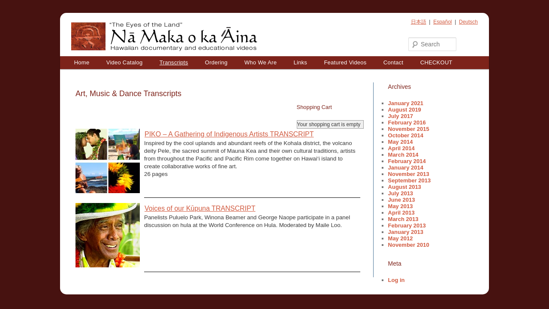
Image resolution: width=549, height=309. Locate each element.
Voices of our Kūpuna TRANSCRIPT (200, 208)
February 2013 (407, 225)
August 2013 (404, 187)
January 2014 (405, 167)
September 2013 (409, 180)
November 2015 (408, 129)
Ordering (216, 62)
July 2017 (400, 116)
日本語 (418, 22)
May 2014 (400, 142)
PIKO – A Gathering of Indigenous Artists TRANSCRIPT (229, 134)
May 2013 (400, 206)
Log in (396, 280)
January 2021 (405, 103)
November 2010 (408, 245)
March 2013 (403, 219)
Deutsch (468, 22)
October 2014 (405, 135)
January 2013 (405, 232)
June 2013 (401, 200)
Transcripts (174, 62)
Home (82, 62)
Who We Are (260, 62)
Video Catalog (124, 62)
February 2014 (407, 161)
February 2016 (407, 122)
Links (300, 62)
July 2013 (400, 193)
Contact (393, 62)
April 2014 (401, 148)
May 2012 (400, 238)
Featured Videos (345, 62)
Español (442, 22)
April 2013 (401, 212)
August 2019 (404, 109)
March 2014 (403, 154)
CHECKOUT (436, 62)
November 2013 (408, 174)
